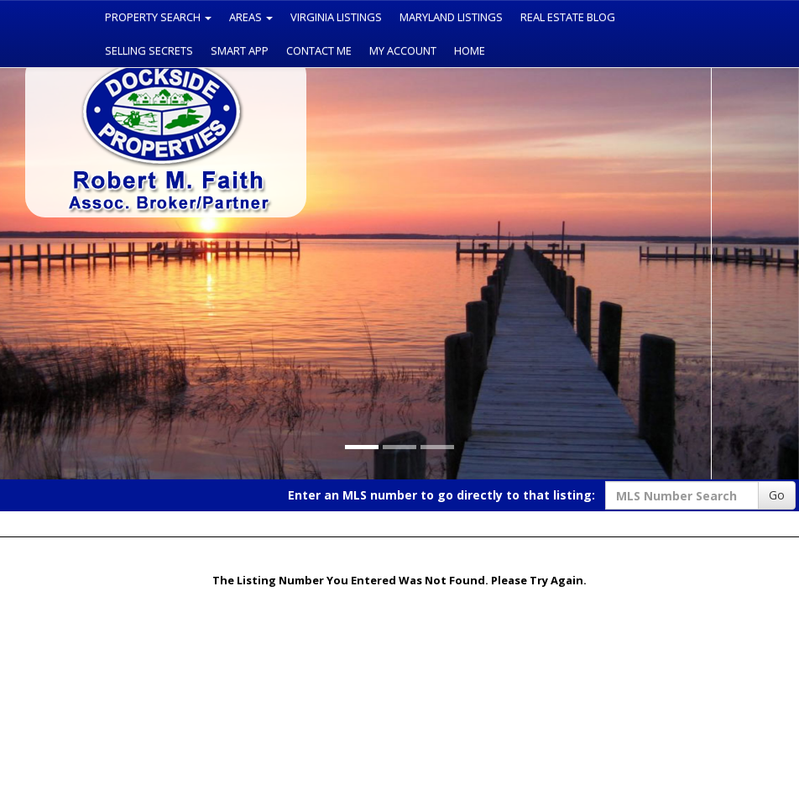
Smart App (240, 50)
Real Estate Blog (567, 16)
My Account (402, 50)
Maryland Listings (451, 16)
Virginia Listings (336, 16)
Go (777, 495)
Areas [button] (251, 16)
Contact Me (319, 50)
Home (469, 50)
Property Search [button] (158, 16)
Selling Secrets (149, 50)
